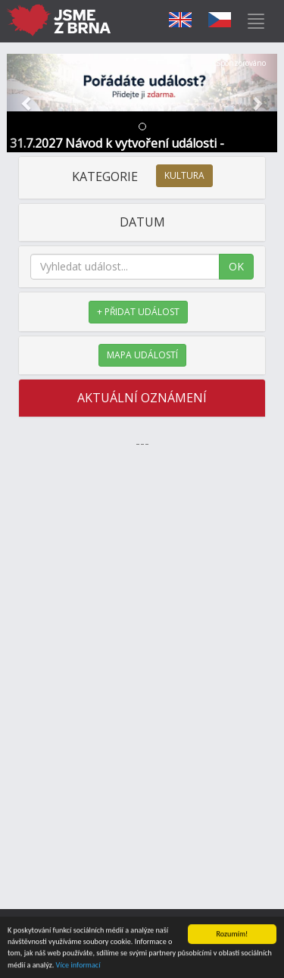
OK (236, 266)
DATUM (142, 222)
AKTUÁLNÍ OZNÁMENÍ (142, 397)
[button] (27, 103)
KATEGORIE (142, 176)
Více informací (78, 965)
